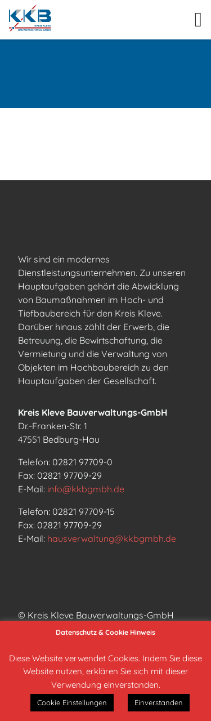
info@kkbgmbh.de (85, 489)
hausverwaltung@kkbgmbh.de (111, 538)
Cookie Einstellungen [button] (72, 702)
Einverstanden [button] (158, 702)
